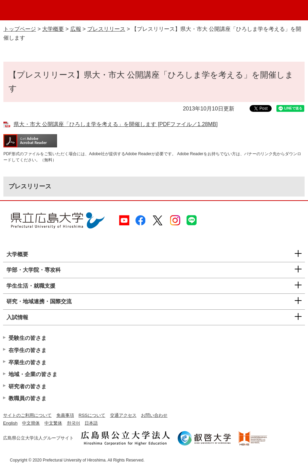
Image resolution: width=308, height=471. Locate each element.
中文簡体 (31, 423)
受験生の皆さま (27, 338)
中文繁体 (53, 423)
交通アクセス (123, 415)
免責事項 (65, 415)
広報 (75, 29)
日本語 (91, 423)
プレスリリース (106, 29)
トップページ (19, 29)
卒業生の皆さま (27, 362)
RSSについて (91, 415)
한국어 (73, 423)
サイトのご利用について (27, 415)
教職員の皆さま (27, 398)
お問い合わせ (154, 415)
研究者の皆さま (27, 386)
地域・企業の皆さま (32, 374)
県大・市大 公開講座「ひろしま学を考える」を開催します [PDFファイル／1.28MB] (116, 124)
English (10, 423)
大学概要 (53, 29)
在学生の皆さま (27, 350)
